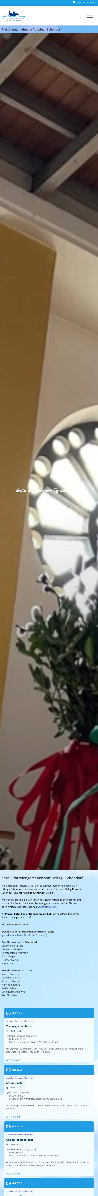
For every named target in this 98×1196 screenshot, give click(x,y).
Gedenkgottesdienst (19, 1139)
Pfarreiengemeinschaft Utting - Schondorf (31, 29)
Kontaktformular (46, 906)
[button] (83, 2)
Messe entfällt (16, 1083)
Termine (28, 1021)
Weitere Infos (13, 1060)
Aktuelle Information (15, 1021)
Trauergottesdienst (19, 1026)
